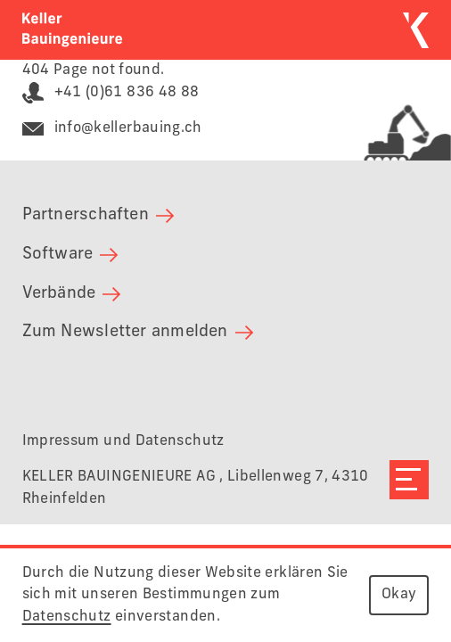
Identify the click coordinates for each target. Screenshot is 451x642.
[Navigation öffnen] (409, 479)
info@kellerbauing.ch (112, 128)
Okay (398, 594)
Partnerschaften (98, 215)
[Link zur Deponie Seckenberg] (393, 121)
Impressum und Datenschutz (123, 441)
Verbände (71, 293)
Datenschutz (66, 616)
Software (70, 254)
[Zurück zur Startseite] (72, 29)
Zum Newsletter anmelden (137, 332)
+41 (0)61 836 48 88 (111, 92)
